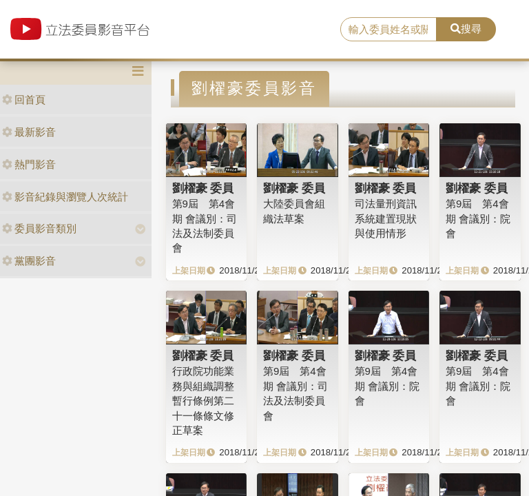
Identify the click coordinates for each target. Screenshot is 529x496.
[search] (388, 29)
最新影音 (29, 132)
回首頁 (23, 99)
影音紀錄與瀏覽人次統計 (65, 197)
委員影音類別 (39, 228)
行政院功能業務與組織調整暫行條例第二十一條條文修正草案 (203, 400)
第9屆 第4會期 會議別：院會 (478, 218)
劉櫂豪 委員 (203, 188)
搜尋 (465, 28)
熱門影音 (29, 164)
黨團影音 (29, 261)
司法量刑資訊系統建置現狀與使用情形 (386, 218)
